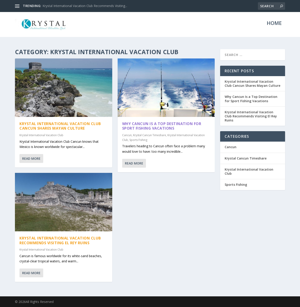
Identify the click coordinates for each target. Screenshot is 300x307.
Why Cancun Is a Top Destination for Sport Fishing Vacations (161, 126)
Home (274, 26)
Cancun (127, 135)
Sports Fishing (138, 140)
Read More (31, 158)
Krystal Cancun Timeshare (149, 135)
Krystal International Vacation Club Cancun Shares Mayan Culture (60, 126)
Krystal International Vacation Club (41, 135)
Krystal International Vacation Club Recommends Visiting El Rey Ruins (60, 240)
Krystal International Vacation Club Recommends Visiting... (85, 6)
